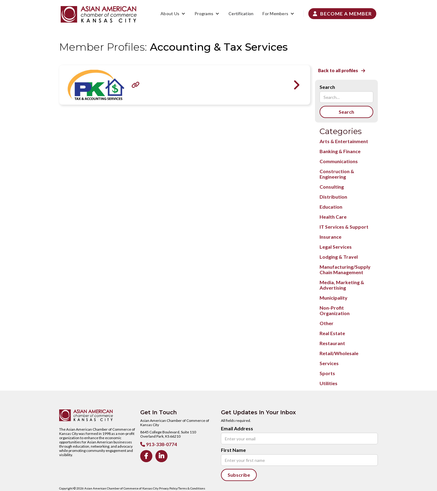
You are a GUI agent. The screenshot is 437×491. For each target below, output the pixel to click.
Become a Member (342, 13)
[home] (99, 14)
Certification (241, 13)
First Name (233, 450)
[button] (173, 13)
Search (327, 87)
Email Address (237, 428)
